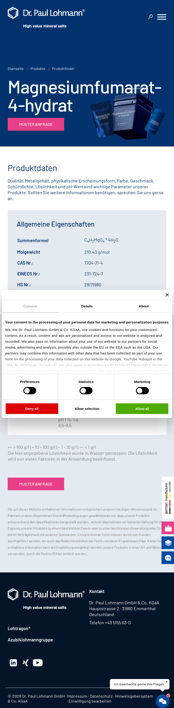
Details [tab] (87, 306)
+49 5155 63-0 (118, 622)
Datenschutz (101, 696)
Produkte (38, 68)
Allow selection (87, 409)
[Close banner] (167, 295)
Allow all (142, 409)
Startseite (16, 68)
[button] (161, 17)
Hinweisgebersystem (134, 696)
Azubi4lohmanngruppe (30, 639)
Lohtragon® (19, 628)
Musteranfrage (36, 124)
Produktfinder (63, 68)
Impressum (77, 696)
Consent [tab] (30, 306)
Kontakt (96, 591)
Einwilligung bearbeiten (90, 700)
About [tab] (144, 306)
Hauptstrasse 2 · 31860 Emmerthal (122, 608)
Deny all (32, 409)
